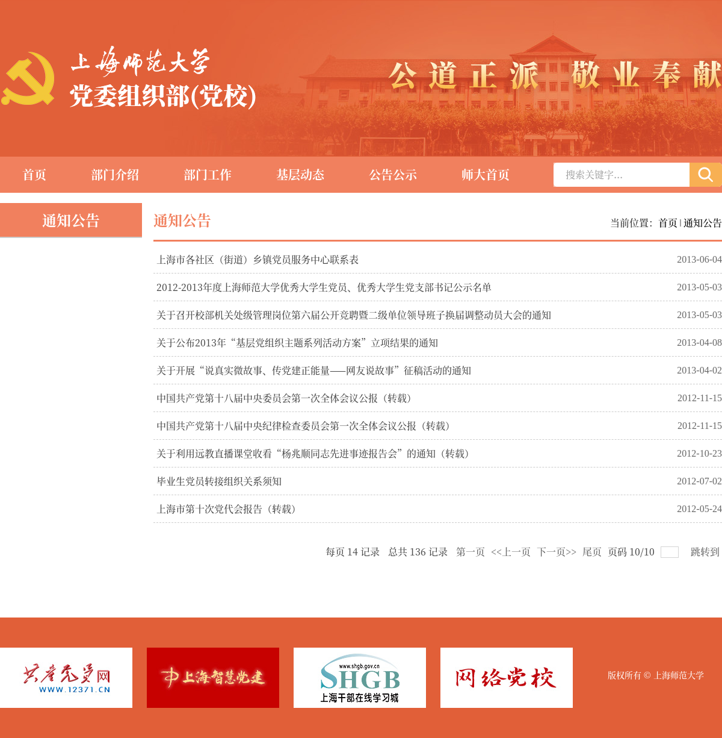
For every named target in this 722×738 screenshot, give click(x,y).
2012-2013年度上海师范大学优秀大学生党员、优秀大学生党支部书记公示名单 (324, 287)
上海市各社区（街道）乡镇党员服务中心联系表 (257, 259)
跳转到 (706, 551)
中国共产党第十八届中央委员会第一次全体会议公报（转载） (286, 398)
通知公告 (702, 223)
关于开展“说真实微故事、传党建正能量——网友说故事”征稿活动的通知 (313, 370)
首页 (667, 223)
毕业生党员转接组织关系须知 (219, 481)
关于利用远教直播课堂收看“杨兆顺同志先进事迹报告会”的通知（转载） (315, 453)
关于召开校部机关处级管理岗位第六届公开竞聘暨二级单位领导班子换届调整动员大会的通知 (353, 315)
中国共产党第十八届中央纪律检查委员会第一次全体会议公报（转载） (305, 426)
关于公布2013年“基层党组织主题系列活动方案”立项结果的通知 (297, 342)
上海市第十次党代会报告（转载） (228, 509)
